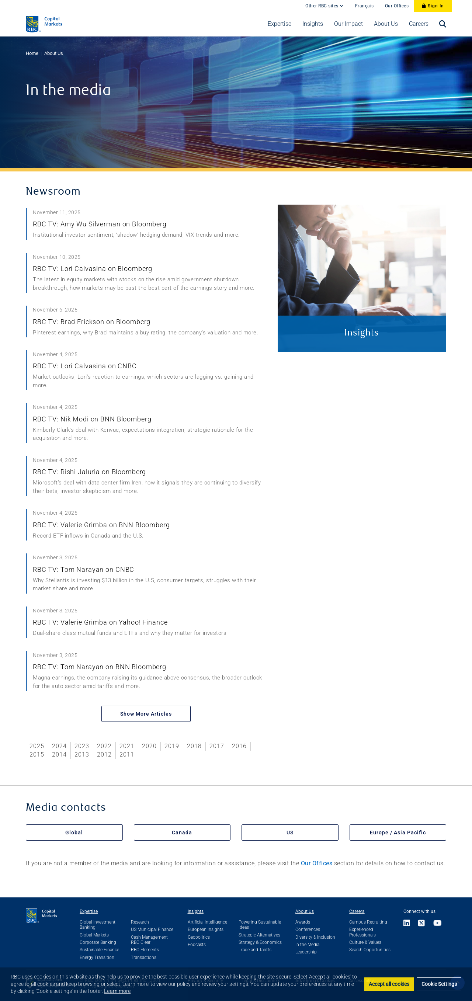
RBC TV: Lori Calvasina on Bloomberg (92, 268)
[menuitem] (279, 24)
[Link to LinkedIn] (408, 923)
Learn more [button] (117, 991)
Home (32, 53)
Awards (302, 922)
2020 (149, 746)
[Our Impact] (348, 24)
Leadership (306, 952)
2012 (104, 754)
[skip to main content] (294, 2)
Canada (182, 832)
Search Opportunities (370, 949)
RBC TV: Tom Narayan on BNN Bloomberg (99, 667)
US (290, 832)
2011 (126, 754)
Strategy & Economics (260, 942)
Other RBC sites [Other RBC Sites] (324, 5)
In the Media (307, 944)
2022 (104, 746)
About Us (53, 53)
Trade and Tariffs (255, 949)
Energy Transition (97, 957)
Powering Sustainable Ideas (260, 925)
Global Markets (94, 935)
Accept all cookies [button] (389, 984)
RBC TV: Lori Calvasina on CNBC (85, 366)
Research (140, 922)
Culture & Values (365, 942)
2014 (59, 754)
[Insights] (313, 24)
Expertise (89, 911)
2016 (239, 746)
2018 (194, 746)
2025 (37, 746)
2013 (81, 754)
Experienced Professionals (362, 932)
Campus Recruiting (368, 922)
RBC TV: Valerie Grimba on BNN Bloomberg (101, 525)
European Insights (205, 929)
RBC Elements (145, 949)
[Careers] (418, 24)
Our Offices (397, 5)
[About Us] (385, 24)
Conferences (307, 929)
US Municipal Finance (152, 929)
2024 (59, 746)
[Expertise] (279, 24)
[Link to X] (421, 923)
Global (74, 832)
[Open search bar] (443, 24)
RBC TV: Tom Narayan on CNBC (83, 569)
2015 (37, 754)
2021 (126, 746)
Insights (196, 911)
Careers (356, 911)
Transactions (143, 957)
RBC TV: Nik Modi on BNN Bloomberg (92, 419)
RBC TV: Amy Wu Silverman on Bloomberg (100, 224)
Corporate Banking (98, 942)
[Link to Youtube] (437, 923)
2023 (81, 746)
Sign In (433, 5)
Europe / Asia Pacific (398, 832)
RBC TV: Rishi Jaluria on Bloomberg (89, 472)
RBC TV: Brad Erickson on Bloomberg (91, 322)
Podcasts (197, 944)
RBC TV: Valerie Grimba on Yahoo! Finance (100, 622)
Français (364, 5)
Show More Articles (146, 714)
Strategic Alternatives (259, 935)
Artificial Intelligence (207, 922)
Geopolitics (199, 937)
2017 (216, 746)
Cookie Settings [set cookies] (439, 984)
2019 (171, 746)
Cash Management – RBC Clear (151, 940)
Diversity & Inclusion (315, 937)
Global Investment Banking (97, 925)
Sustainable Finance (99, 949)
